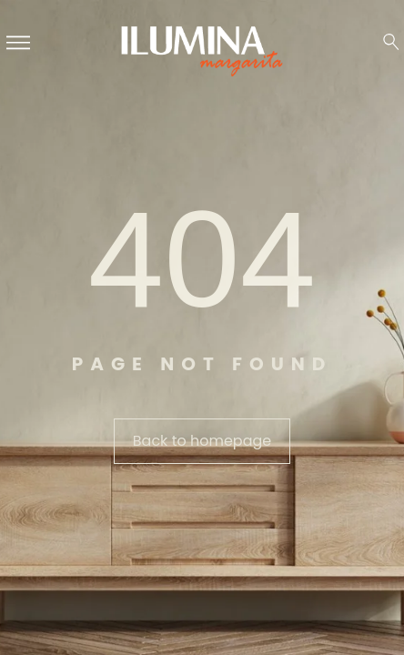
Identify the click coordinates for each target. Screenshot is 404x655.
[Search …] (391, 42)
